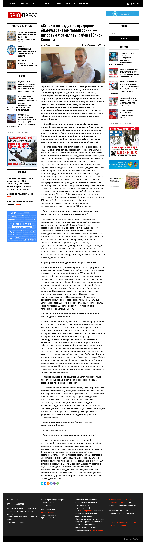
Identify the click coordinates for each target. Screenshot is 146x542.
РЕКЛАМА (57, 3)
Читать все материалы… (18, 132)
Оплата (46, 3)
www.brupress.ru (86, 511)
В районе (25, 3)
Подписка (70, 3)
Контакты (83, 3)
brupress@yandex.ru (49, 512)
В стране (12, 3)
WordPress (136, 539)
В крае (36, 3)
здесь (10, 196)
